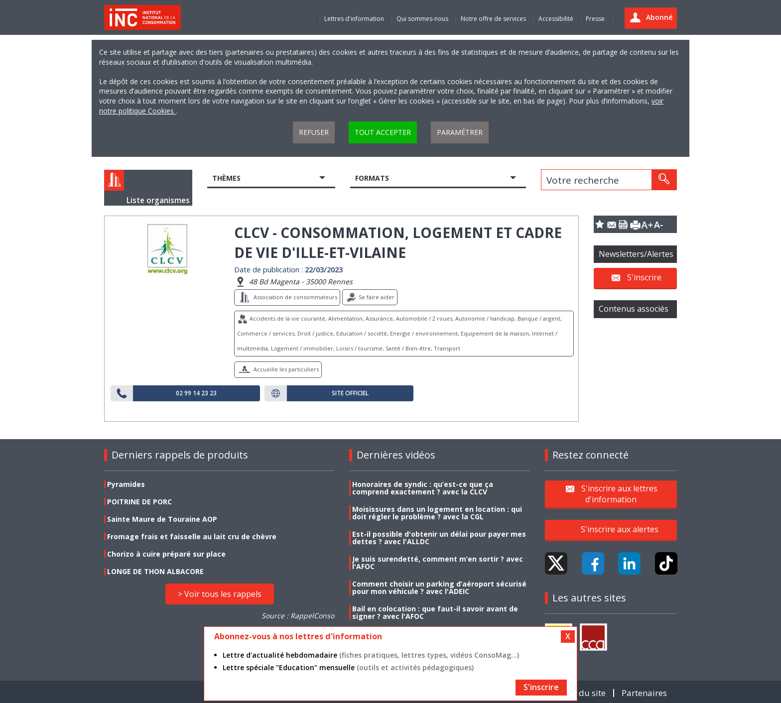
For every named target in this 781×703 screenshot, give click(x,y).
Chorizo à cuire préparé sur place (166, 554)
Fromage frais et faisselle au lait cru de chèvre (191, 536)
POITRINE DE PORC (139, 501)
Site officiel (350, 393)
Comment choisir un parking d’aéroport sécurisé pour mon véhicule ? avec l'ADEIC (439, 587)
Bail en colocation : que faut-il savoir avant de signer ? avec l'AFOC (435, 612)
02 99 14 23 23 (196, 393)
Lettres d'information (354, 18)
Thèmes (226, 178)
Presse (595, 18)
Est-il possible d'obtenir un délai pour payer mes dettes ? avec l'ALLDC (439, 537)
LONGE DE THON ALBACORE (155, 571)
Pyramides (126, 484)
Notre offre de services (493, 18)
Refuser (314, 132)
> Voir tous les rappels (219, 593)
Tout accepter (383, 132)
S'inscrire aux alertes (619, 529)
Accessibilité (555, 18)
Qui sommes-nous (422, 18)
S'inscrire (644, 277)
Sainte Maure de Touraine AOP (162, 519)
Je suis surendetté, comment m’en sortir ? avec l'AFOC (437, 562)
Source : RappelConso (297, 615)
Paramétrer (460, 132)
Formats (372, 178)
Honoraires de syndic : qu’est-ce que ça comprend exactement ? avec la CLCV (422, 487)
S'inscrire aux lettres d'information (619, 493)
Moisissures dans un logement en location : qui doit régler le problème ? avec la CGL (437, 512)
